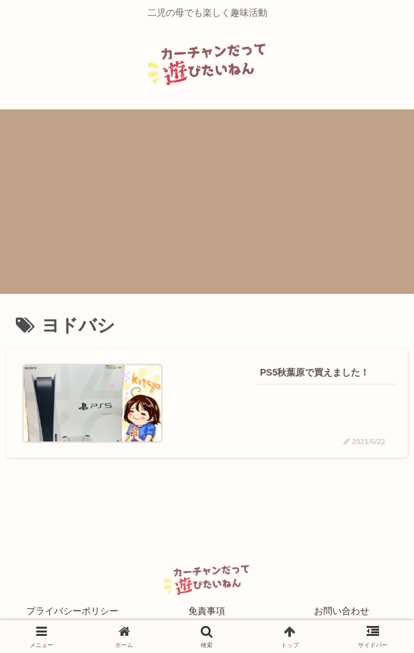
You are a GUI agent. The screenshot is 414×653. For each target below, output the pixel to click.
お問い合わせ (341, 611)
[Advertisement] (207, 201)
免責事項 (206, 611)
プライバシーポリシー (72, 611)
